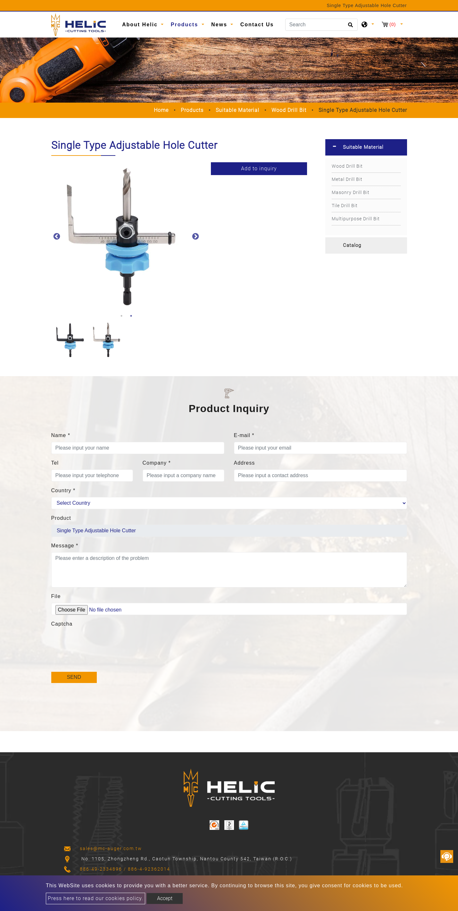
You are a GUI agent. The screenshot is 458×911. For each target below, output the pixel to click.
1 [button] (121, 316)
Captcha (62, 624)
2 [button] (131, 316)
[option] (126, 236)
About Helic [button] (141, 24)
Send (74, 677)
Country (63, 490)
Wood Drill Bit (288, 110)
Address (244, 463)
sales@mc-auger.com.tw (111, 848)
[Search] (321, 25)
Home (161, 110)
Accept (164, 898)
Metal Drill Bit (347, 179)
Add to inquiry (259, 168)
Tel (55, 463)
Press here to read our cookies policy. (95, 898)
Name (60, 435)
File (56, 596)
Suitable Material (237, 110)
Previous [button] (56, 236)
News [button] (220, 24)
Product (61, 518)
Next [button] (195, 236)
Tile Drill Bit (345, 205)
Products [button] (185, 24)
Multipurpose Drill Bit (356, 218)
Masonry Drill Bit (351, 192)
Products (192, 110)
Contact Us (257, 24)
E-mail (244, 435)
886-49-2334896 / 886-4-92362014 (125, 869)
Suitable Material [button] (363, 147)
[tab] (366, 147)
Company (157, 463)
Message (65, 545)
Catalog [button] (352, 245)
